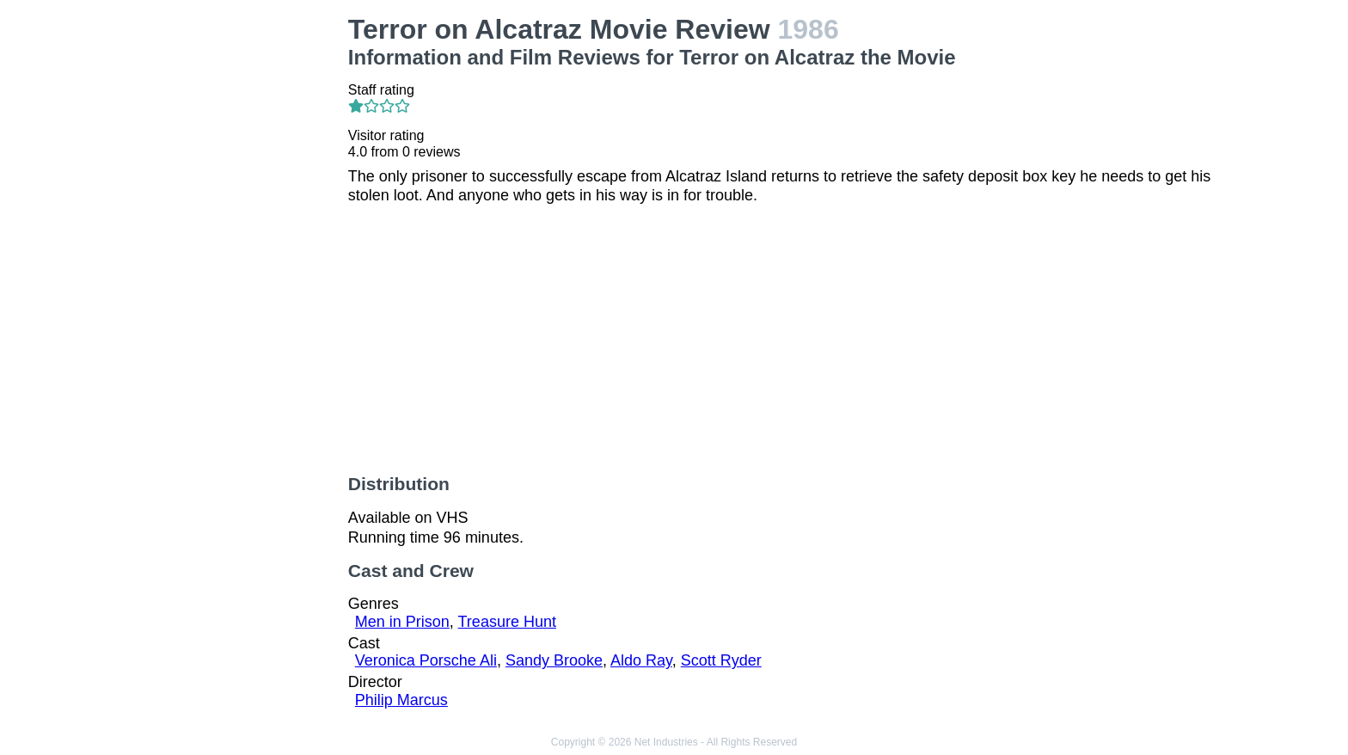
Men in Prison (402, 621)
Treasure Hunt (507, 621)
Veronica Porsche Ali (426, 660)
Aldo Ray (641, 660)
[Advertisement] (233, 272)
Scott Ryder (721, 660)
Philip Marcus (401, 700)
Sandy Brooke (554, 660)
